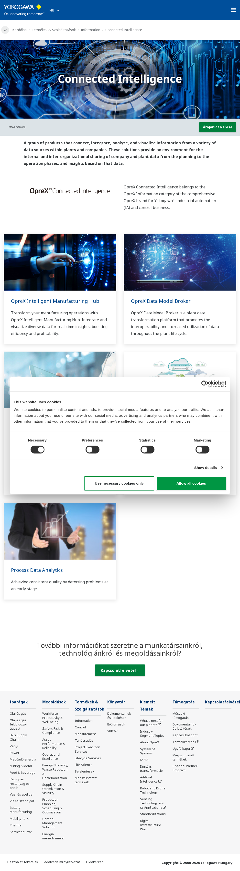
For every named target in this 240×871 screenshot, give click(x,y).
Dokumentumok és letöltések (119, 715)
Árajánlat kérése (217, 127)
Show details (205, 468)
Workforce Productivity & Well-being (52, 717)
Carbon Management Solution (52, 823)
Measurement (85, 734)
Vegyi (14, 746)
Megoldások (54, 702)
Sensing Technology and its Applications (152, 803)
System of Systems (147, 751)
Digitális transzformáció (151, 768)
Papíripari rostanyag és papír (20, 783)
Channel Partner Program (185, 768)
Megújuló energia (23, 759)
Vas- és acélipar (22, 794)
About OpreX (149, 742)
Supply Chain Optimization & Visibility (53, 788)
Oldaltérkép (95, 862)
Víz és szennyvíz (22, 801)
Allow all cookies (191, 483)
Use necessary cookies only (119, 483)
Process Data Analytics (37, 570)
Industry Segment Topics (152, 733)
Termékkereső (184, 742)
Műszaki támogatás (181, 715)
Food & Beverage (22, 772)
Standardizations (153, 814)
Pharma (16, 825)
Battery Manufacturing (21, 809)
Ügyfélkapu (181, 748)
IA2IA (144, 760)
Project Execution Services (87, 749)
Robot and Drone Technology (152, 790)
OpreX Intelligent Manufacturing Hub (55, 301)
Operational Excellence (51, 756)
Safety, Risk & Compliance (52, 730)
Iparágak (19, 702)
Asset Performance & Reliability (53, 743)
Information (90, 29)
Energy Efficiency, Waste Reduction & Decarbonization (55, 771)
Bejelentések (84, 771)
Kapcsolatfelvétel (119, 670)
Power (14, 752)
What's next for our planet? (151, 722)
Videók (112, 731)
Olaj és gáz (18, 713)
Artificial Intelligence (149, 779)
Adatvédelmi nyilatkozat (62, 862)
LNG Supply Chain (18, 737)
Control (80, 727)
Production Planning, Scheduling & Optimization (52, 805)
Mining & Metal (21, 766)
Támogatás (184, 702)
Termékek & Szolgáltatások (54, 29)
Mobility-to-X (19, 818)
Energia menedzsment (53, 836)
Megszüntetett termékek (86, 780)
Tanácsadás (84, 740)
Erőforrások (116, 724)
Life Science (83, 764)
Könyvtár (116, 702)
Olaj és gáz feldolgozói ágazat (18, 724)
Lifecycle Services (88, 758)
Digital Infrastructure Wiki (150, 825)
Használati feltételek (22, 862)
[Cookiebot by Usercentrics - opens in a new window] (205, 384)
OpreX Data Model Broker (161, 301)
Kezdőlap (19, 29)
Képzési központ (185, 735)
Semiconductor (21, 832)
